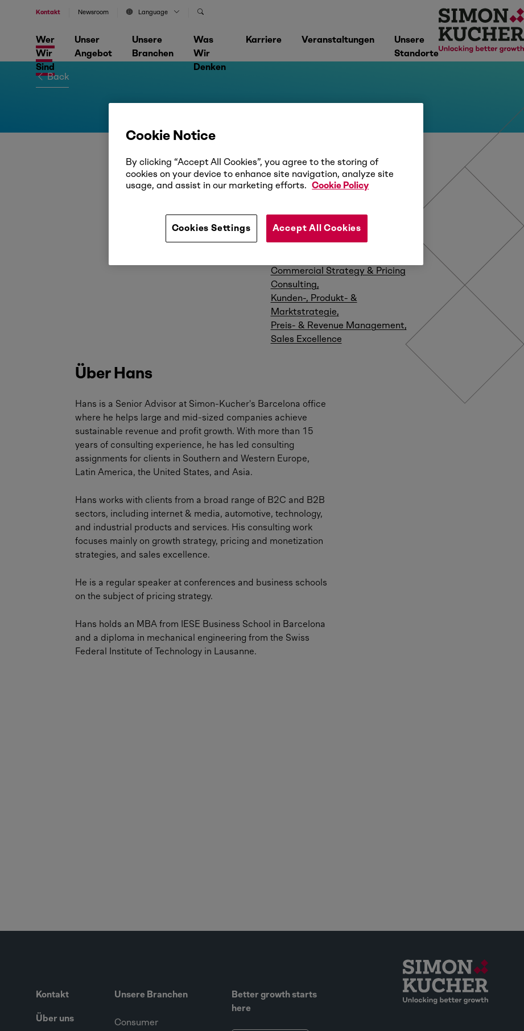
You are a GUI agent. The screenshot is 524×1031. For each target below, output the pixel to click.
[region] (266, 184)
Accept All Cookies (317, 227)
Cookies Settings (211, 227)
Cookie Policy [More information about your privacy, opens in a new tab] (340, 185)
